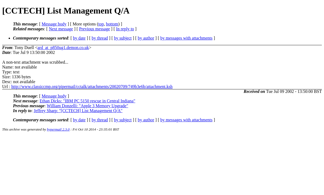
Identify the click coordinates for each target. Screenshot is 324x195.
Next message (61, 29)
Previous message (94, 29)
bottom (112, 24)
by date (79, 38)
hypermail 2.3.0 (58, 129)
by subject (122, 38)
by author (146, 38)
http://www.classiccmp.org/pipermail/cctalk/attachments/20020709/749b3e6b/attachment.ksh (92, 86)
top (101, 24)
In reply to (125, 29)
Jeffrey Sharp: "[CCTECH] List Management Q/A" (78, 110)
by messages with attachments (186, 38)
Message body (54, 24)
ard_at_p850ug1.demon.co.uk (63, 47)
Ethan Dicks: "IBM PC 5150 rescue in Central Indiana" (87, 101)
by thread (100, 38)
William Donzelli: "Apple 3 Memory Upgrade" (87, 105)
